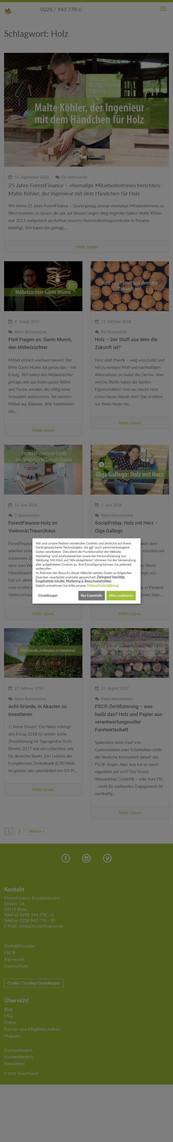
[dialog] (86, 571)
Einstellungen (48, 595)
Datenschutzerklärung (102, 585)
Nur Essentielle (91, 595)
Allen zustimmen (121, 595)
